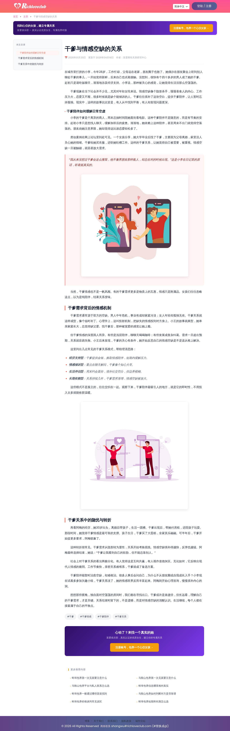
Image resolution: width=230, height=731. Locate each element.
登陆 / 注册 (204, 6)
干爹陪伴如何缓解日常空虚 (33, 52)
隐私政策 (126, 721)
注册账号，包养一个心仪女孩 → (191, 28)
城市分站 (140, 721)
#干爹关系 (120, 616)
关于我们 (99, 721)
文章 (25, 16)
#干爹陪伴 (103, 616)
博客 (87, 721)
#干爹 (70, 616)
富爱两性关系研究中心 (134, 57)
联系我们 (113, 721)
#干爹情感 (85, 616)
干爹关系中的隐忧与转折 (31, 64)
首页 (15, 16)
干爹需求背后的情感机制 (31, 58)
